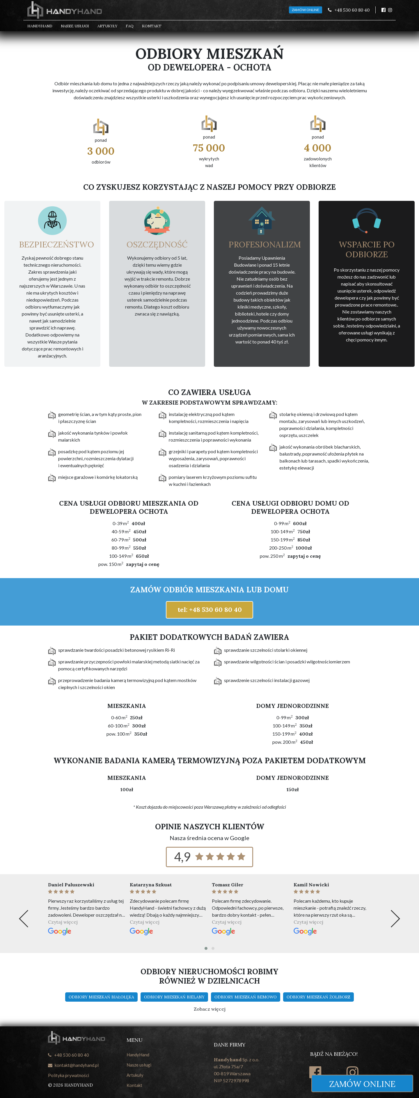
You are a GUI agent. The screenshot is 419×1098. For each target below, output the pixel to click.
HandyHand (39, 26)
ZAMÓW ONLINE (305, 10)
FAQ (130, 26)
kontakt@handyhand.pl (73, 1065)
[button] (206, 948)
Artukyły (107, 26)
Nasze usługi (75, 26)
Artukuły (135, 1075)
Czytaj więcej (63, 922)
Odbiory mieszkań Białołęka (101, 997)
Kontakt (151, 26)
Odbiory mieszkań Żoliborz (318, 997)
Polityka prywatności (68, 1075)
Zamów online (362, 1084)
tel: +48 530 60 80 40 (209, 609)
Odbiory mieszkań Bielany (174, 997)
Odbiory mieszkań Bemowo (245, 997)
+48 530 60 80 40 (68, 1055)
